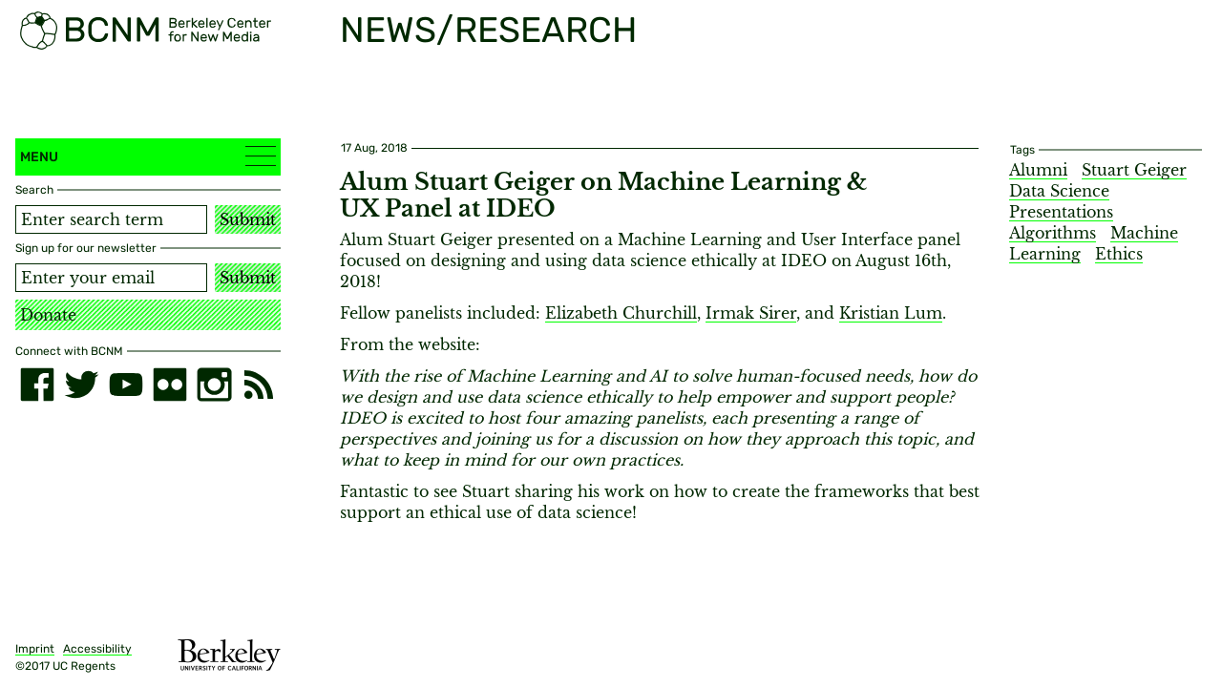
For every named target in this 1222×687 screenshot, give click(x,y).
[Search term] (111, 219)
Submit (248, 219)
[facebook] (37, 384)
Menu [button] (148, 156)
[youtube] (126, 384)
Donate (48, 314)
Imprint (34, 649)
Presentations (1061, 211)
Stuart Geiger (1134, 169)
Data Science (1059, 190)
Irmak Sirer (751, 313)
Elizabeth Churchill (621, 313)
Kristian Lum (890, 313)
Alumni (1038, 169)
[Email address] (111, 277)
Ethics (1119, 253)
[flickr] (170, 384)
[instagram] (214, 384)
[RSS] (259, 384)
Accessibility (97, 649)
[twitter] (81, 384)
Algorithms (1052, 232)
